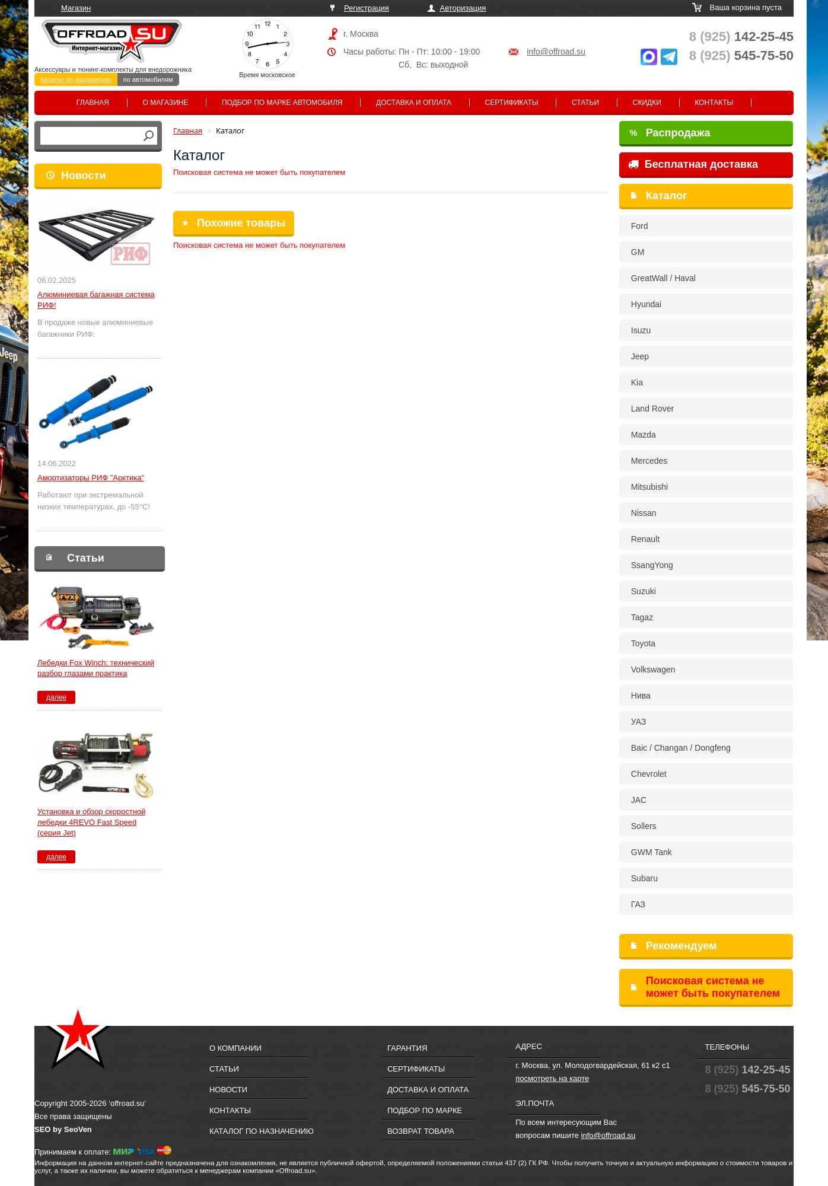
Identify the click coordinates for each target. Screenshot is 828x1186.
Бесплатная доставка (693, 164)
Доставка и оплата (413, 102)
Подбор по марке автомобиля (282, 102)
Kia (637, 382)
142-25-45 (741, 36)
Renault (645, 539)
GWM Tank (651, 852)
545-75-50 (741, 55)
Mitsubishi (649, 487)
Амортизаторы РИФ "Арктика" (90, 477)
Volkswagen (653, 669)
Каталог (666, 196)
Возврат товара (420, 1131)
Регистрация (366, 8)
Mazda (643, 434)
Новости (83, 175)
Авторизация (463, 8)
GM (638, 252)
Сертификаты (512, 102)
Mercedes (649, 461)
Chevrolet (649, 774)
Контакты (714, 102)
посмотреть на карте (552, 1078)
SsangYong (652, 565)
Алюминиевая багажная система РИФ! (96, 300)
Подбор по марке (424, 1110)
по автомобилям (148, 79)
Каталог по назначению (76, 79)
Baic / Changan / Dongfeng (681, 748)
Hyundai (646, 304)
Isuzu (641, 330)
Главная (93, 102)
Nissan (644, 513)
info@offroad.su (556, 51)
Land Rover (652, 408)
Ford (639, 226)
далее (56, 697)
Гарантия (407, 1048)
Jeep (640, 356)
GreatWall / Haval (663, 278)
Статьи (585, 102)
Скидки (647, 102)
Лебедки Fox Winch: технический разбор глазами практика (95, 668)
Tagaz (642, 617)
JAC (639, 800)
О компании (235, 1048)
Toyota (643, 643)
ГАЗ (638, 904)
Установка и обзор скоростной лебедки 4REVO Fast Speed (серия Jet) (91, 822)
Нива (641, 695)
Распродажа (670, 133)
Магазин (76, 8)
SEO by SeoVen (63, 1129)
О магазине (166, 102)
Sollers (644, 826)
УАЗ (639, 721)
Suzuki (643, 591)
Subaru (644, 878)
